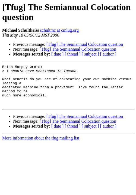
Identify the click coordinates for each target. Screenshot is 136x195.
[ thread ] (73, 54)
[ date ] (57, 54)
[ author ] (108, 54)
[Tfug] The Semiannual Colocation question (84, 44)
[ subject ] (90, 54)
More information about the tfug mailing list (40, 146)
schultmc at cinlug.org (59, 30)
